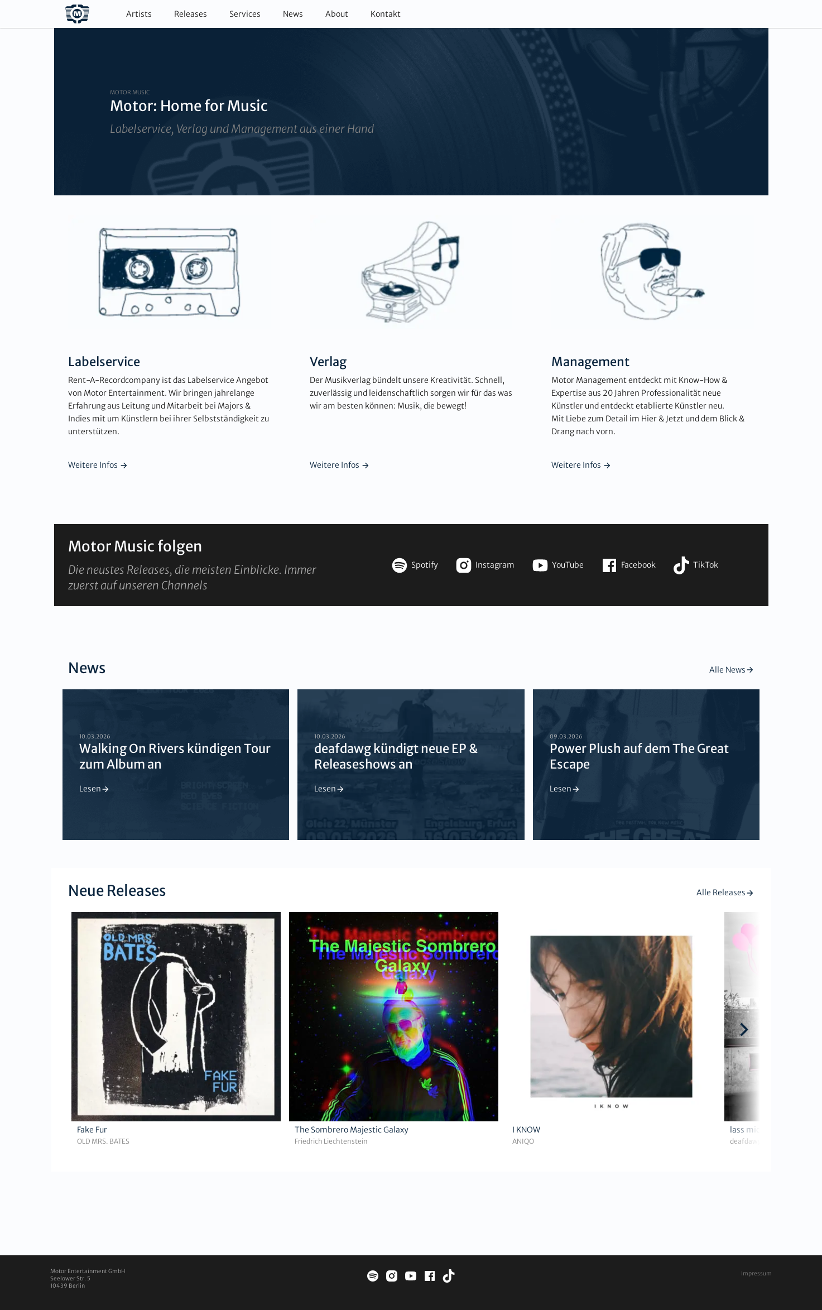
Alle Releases (725, 892)
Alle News (731, 670)
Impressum (756, 1273)
